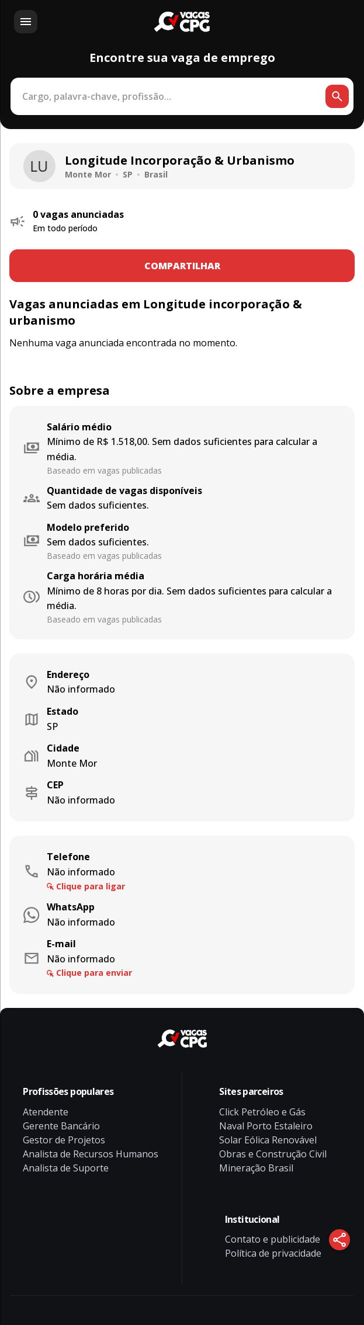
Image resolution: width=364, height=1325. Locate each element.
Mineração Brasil (256, 1167)
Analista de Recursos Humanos (90, 1153)
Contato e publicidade (272, 1239)
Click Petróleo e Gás (262, 1111)
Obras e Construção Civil (273, 1153)
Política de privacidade (273, 1253)
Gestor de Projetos (64, 1139)
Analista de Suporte (66, 1167)
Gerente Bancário (61, 1125)
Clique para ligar (90, 886)
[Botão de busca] (337, 96)
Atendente (45, 1111)
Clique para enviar (94, 972)
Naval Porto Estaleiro (266, 1125)
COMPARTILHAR (182, 265)
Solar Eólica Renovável (268, 1139)
